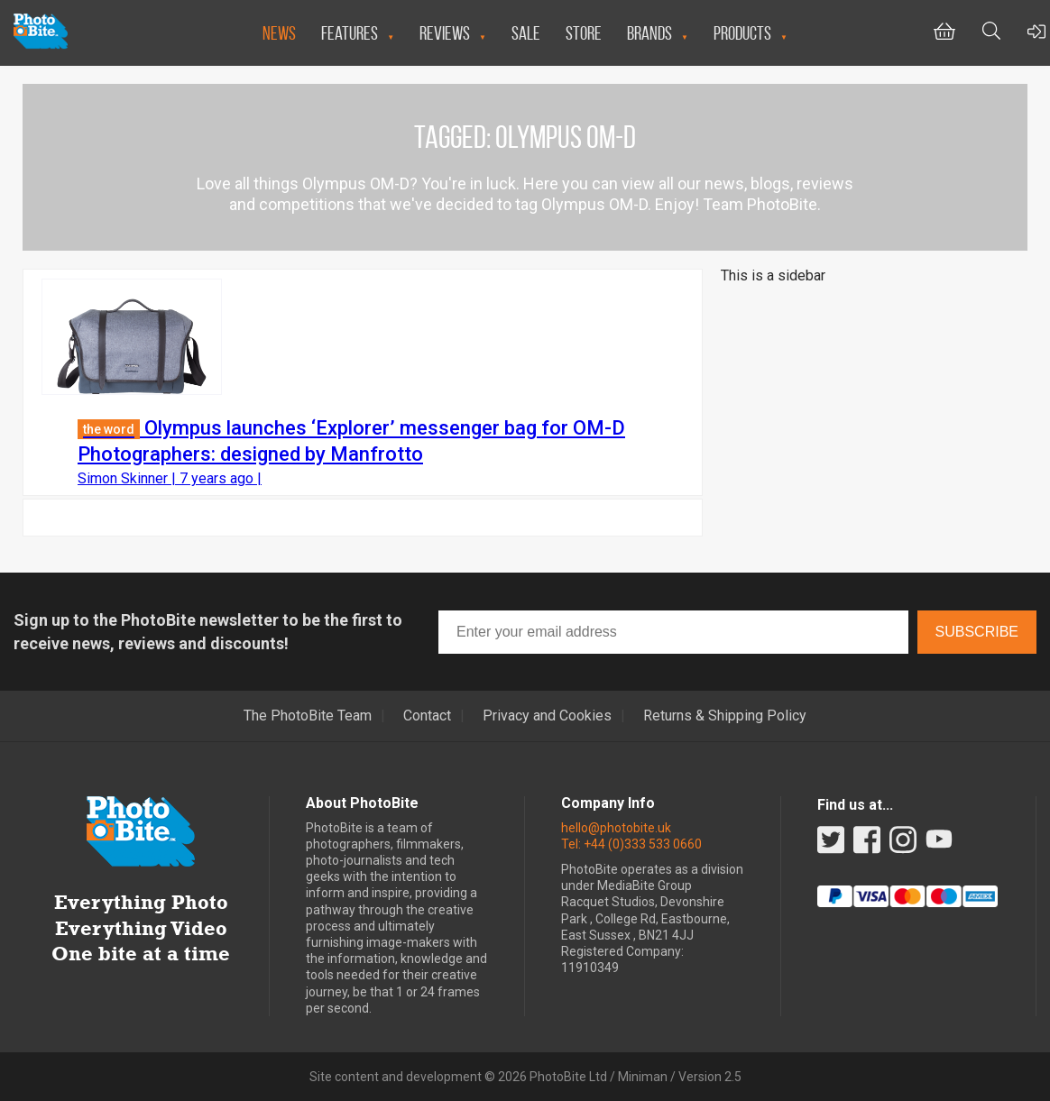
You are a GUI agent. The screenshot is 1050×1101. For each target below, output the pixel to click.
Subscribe (976, 631)
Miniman (643, 1076)
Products (742, 33)
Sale (525, 33)
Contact (427, 716)
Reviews (444, 33)
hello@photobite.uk (616, 828)
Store (584, 33)
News (279, 33)
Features (349, 33)
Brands (649, 33)
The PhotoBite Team (308, 716)
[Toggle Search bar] (991, 33)
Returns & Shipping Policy (724, 716)
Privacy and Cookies (547, 716)
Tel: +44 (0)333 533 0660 (631, 844)
